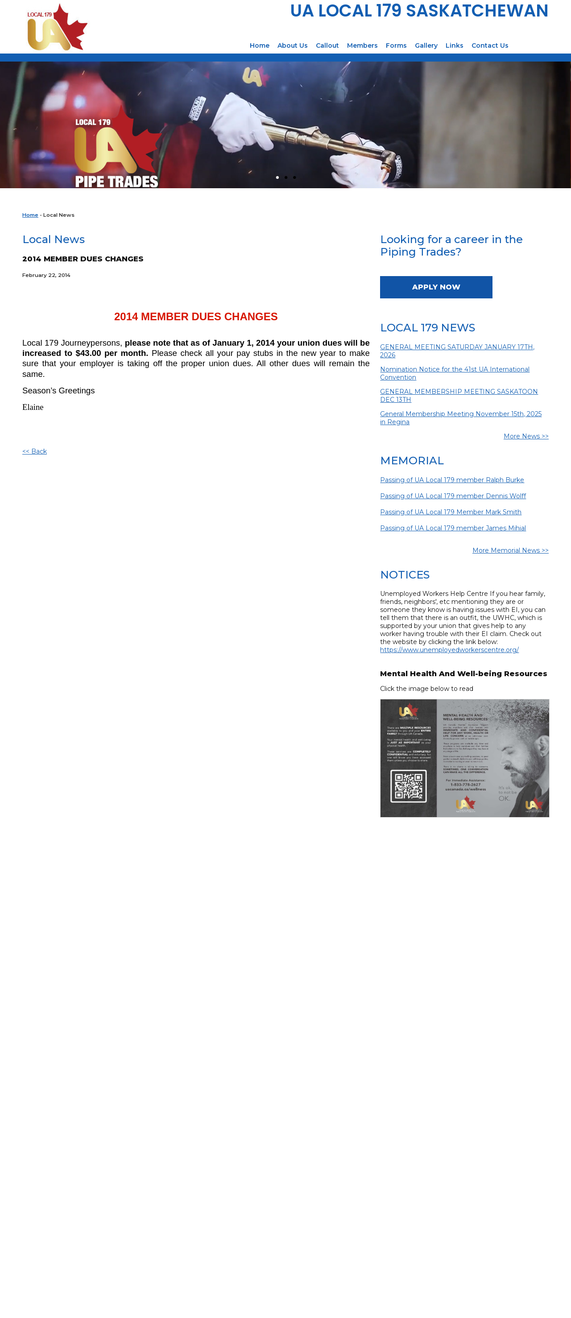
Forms (396, 45)
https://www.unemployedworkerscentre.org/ (449, 650)
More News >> (526, 436)
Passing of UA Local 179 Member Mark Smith (450, 512)
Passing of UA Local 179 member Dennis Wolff (453, 496)
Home (259, 45)
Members (362, 45)
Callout (327, 45)
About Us (292, 45)
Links (454, 45)
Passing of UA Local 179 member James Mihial (453, 528)
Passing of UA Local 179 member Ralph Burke (452, 480)
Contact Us (490, 45)
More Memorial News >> (510, 550)
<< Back (34, 451)
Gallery (426, 45)
